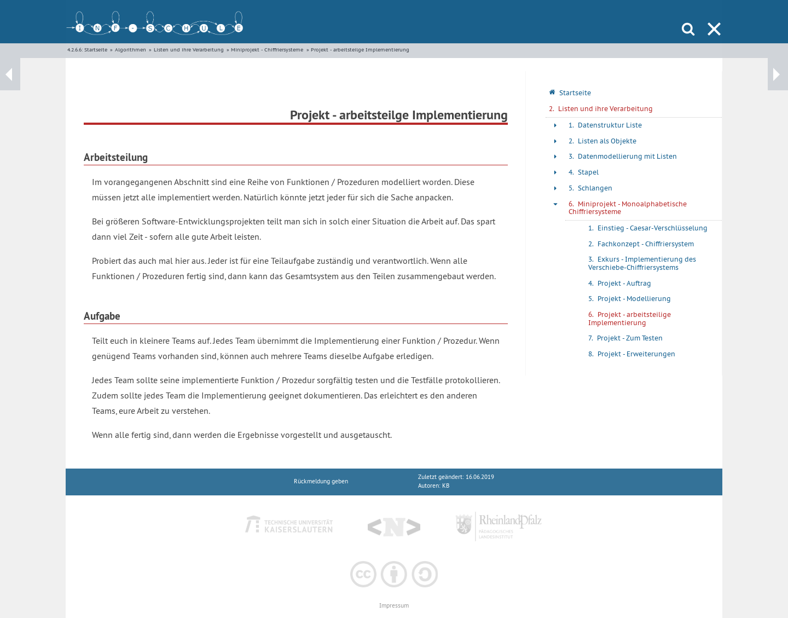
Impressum (394, 605)
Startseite (95, 50)
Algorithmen (130, 50)
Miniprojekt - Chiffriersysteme (267, 50)
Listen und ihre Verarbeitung (189, 50)
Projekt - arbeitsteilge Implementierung (360, 50)
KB (445, 485)
